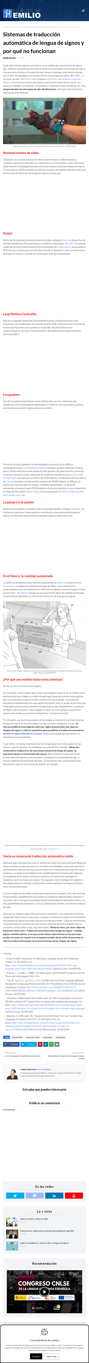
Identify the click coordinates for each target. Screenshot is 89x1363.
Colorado (10, 481)
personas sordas (32, 1037)
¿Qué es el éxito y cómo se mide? (34, 1219)
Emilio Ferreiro (9, 58)
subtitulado (47, 1037)
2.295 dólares (21, 592)
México (64, 491)
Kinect (28, 79)
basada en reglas (11, 733)
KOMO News (70, 146)
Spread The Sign (53, 849)
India (18, 495)
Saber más (51, 1356)
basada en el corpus (32, 733)
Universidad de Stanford (34, 467)
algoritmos (52, 79)
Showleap (75, 508)
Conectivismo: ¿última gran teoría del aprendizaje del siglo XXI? (47, 1231)
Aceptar (36, 1356)
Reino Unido (9, 495)
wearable (55, 709)
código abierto (64, 247)
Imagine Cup (31, 491)
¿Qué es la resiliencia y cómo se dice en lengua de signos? (44, 1243)
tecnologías (13, 27)
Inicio (5, 27)
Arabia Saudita (76, 491)
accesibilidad (17, 1037)
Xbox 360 (68, 243)
